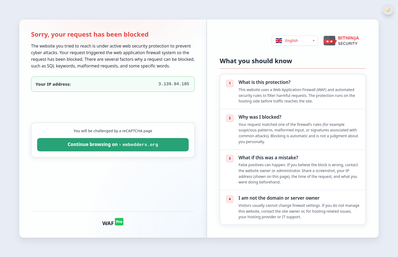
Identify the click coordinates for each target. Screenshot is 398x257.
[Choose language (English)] (295, 41)
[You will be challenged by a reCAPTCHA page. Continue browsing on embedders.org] (113, 144)
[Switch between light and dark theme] (388, 9)
